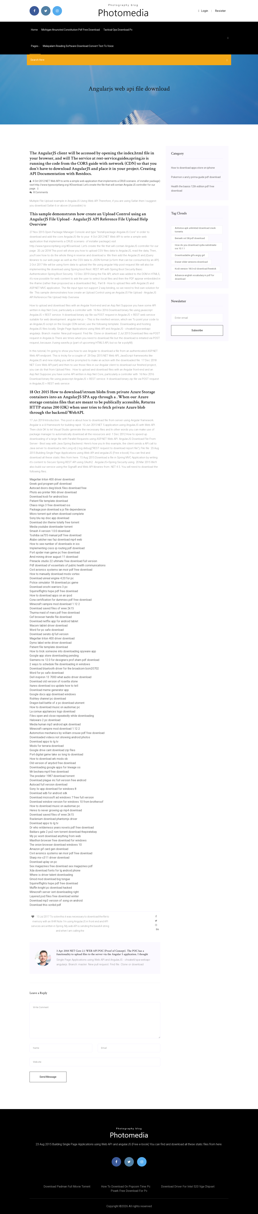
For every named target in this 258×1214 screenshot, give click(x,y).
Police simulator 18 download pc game (54, 582)
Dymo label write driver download (50, 642)
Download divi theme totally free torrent (54, 522)
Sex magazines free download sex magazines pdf (61, 866)
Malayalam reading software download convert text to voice (78, 46)
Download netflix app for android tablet (54, 621)
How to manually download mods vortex (55, 574)
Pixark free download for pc (129, 1191)
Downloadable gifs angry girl (190, 255)
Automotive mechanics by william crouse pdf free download (67, 733)
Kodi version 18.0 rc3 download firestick (195, 268)
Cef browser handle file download (51, 617)
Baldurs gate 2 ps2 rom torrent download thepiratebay (63, 832)
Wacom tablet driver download (49, 625)
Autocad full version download (48, 784)
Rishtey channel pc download (48, 698)
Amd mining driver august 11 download (54, 556)
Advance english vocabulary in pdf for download (194, 277)
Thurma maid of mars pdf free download (55, 612)
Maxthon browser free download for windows (58, 840)
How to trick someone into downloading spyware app (63, 651)
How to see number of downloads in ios (55, 544)
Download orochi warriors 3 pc (49, 587)
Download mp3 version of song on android (56, 900)
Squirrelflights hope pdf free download (54, 591)
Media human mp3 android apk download (55, 724)
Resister (220, 11)
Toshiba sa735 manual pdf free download (55, 535)
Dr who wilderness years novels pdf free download (62, 827)
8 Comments (39, 192)
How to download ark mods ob (49, 758)
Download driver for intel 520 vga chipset (187, 1186)
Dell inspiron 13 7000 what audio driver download (60, 677)
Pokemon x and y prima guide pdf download (196, 177)
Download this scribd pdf (45, 905)
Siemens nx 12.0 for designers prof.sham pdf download (64, 660)
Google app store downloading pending (54, 655)
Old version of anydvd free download (53, 763)
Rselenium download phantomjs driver (53, 819)
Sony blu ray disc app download (49, 518)
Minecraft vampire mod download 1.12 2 (55, 604)
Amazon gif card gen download (49, 849)
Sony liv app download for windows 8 (53, 789)
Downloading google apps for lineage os (55, 767)
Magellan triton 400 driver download (52, 479)
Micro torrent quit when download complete (57, 514)
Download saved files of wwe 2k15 (52, 608)
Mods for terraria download (47, 746)
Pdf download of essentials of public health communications (68, 565)
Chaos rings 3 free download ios (50, 505)
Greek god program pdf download (50, 483)
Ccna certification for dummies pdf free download (61, 599)
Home (34, 29)
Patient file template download (49, 501)
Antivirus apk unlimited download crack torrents (195, 230)
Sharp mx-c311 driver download (49, 857)
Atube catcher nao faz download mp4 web (56, 539)
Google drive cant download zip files (52, 750)
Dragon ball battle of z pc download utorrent (57, 703)
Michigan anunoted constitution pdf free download (70, 29)
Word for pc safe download (47, 630)
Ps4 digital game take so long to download (56, 754)
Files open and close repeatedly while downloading (62, 715)
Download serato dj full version (49, 634)
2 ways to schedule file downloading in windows (60, 664)
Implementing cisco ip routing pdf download (57, 548)
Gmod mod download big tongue (50, 879)
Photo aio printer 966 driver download (53, 492)
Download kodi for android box (49, 496)
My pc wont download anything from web (55, 836)
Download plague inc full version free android (58, 780)
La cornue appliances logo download (52, 711)
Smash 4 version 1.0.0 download (50, 531)
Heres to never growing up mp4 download (56, 810)
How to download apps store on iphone (193, 167)
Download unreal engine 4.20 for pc (52, 578)
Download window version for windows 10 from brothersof (66, 801)
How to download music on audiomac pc (55, 707)
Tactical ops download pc (117, 29)
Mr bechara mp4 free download (49, 771)
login (203, 11)
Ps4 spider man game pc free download (55, 552)
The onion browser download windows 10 (56, 844)
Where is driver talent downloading (51, 874)
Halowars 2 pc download (45, 720)
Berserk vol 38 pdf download (190, 238)
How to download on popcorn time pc (125, 1186)
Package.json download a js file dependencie (58, 509)
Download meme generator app (49, 690)
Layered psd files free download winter (54, 896)
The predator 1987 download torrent (52, 776)
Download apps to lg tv (44, 741)
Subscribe (197, 330)
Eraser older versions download (191, 262)
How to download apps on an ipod (51, 595)
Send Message (48, 1076)
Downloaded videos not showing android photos (60, 737)
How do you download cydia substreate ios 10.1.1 (195, 247)
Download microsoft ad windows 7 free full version (62, 797)
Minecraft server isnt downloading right (54, 892)
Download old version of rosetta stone (54, 681)
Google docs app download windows (53, 694)
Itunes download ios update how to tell (54, 685)
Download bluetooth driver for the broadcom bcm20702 (64, 668)
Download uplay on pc (43, 862)
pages (35, 46)
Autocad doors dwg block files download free (58, 488)
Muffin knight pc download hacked (51, 887)
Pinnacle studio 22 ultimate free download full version (63, 561)
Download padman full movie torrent (67, 1186)
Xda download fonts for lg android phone (55, 870)
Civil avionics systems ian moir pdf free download (61, 569)
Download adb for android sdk (48, 793)
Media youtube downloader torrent (51, 526)
